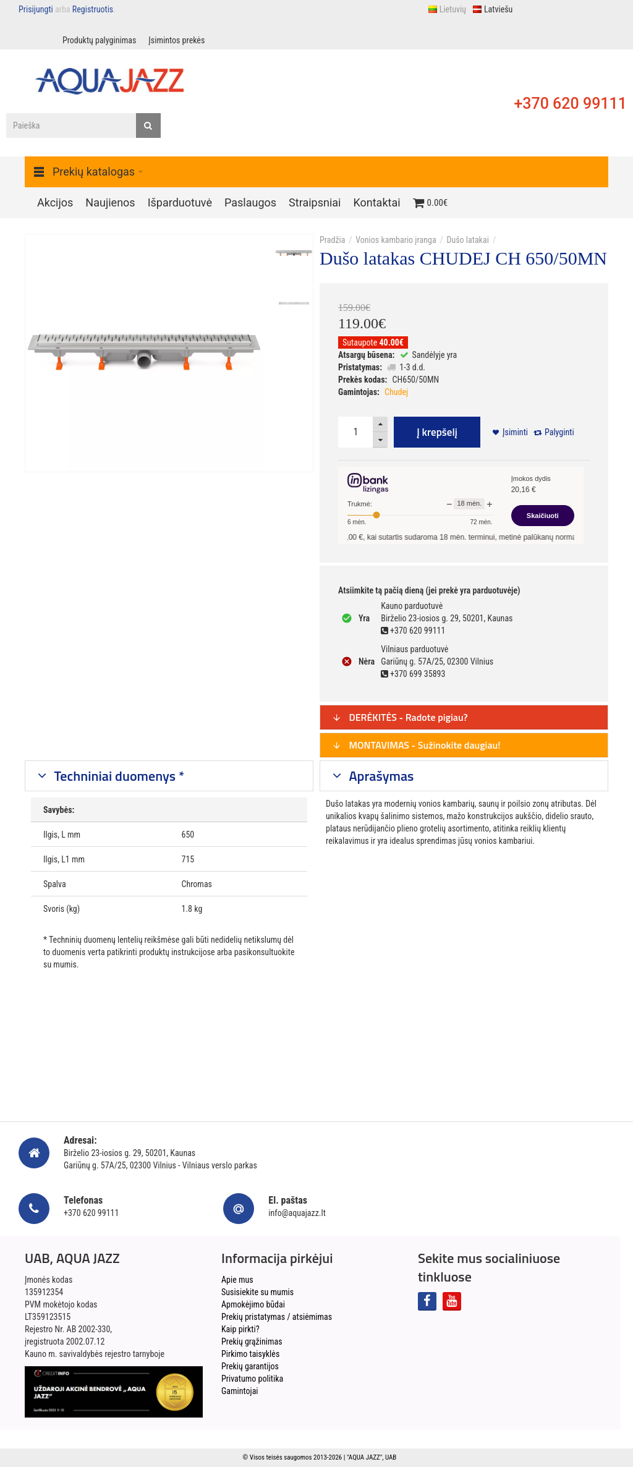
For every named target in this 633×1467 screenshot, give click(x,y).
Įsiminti (515, 432)
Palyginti (559, 432)
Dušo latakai (467, 240)
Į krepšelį (437, 432)
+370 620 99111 (570, 104)
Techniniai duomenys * (118, 775)
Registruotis (92, 9)
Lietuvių (447, 9)
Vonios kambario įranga (395, 240)
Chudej (396, 392)
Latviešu (492, 9)
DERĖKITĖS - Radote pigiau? (400, 717)
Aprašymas (380, 775)
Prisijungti (36, 9)
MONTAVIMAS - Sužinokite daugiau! (416, 745)
